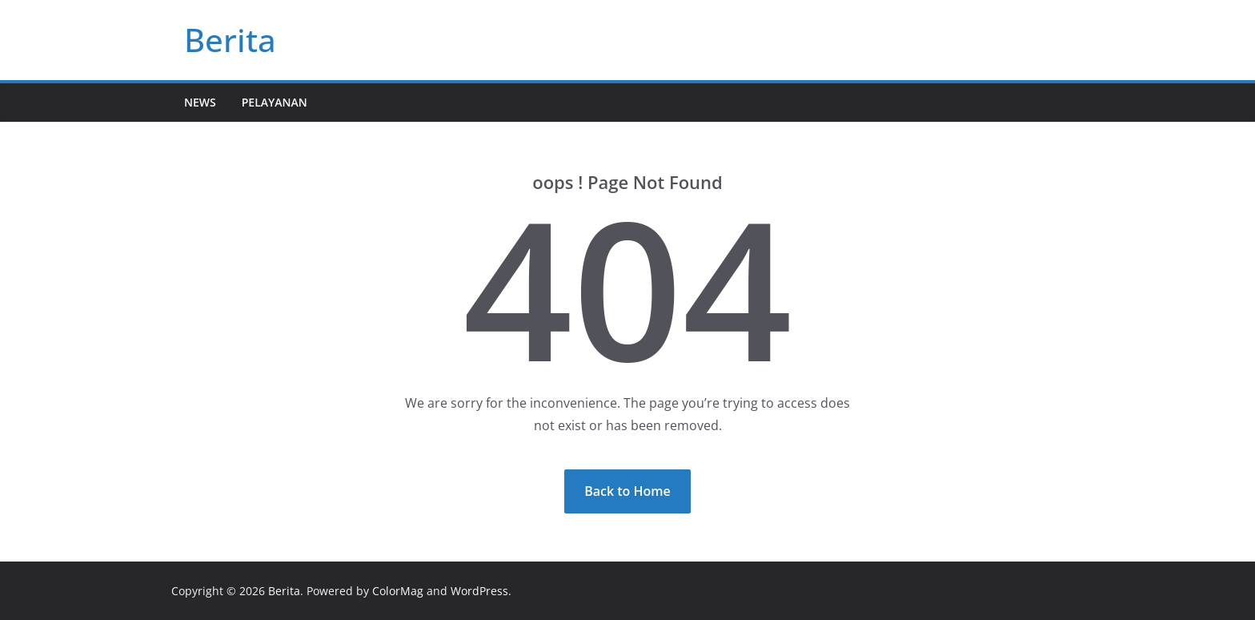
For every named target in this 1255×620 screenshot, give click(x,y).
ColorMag (397, 590)
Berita (230, 40)
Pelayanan (274, 102)
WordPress (479, 590)
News (200, 102)
